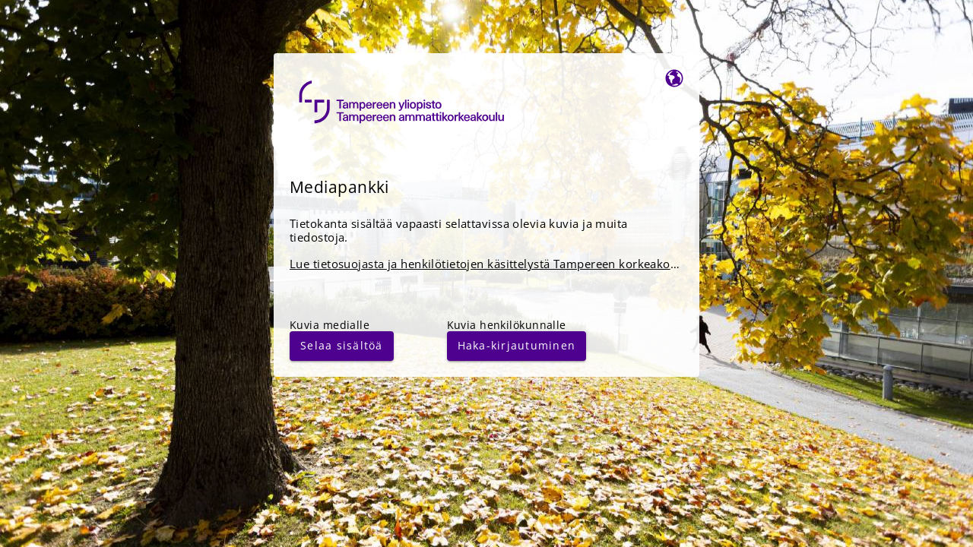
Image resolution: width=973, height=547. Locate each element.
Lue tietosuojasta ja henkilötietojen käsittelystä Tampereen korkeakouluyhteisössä (518, 264)
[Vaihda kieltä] (674, 77)
